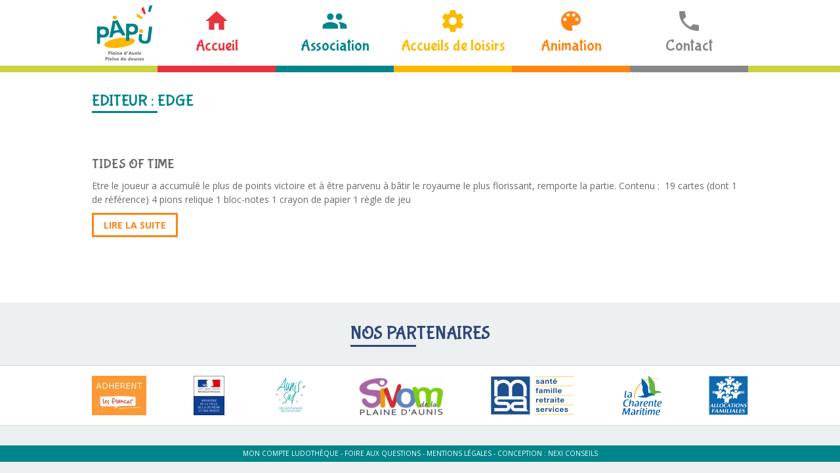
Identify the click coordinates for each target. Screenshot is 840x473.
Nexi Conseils (573, 453)
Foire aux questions (383, 453)
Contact (689, 46)
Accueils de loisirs (453, 46)
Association (335, 46)
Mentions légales (459, 453)
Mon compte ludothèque (291, 453)
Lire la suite (135, 225)
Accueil (217, 46)
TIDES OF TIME (133, 163)
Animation (571, 46)
